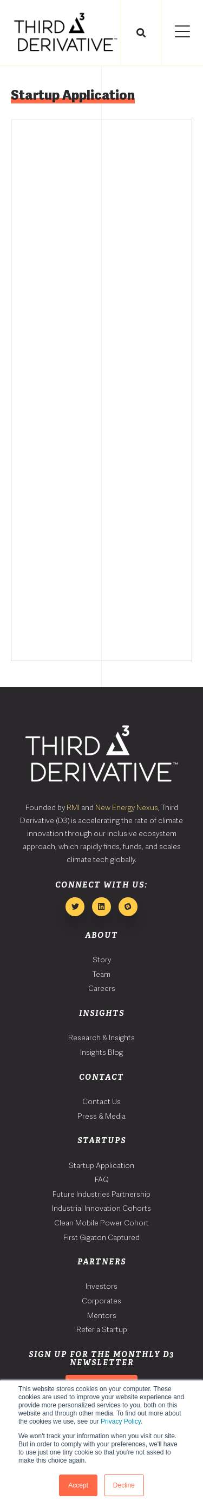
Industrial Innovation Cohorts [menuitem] (101, 1208)
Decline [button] (124, 1485)
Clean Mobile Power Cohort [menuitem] (101, 1223)
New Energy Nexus (126, 807)
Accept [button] (78, 1485)
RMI (73, 807)
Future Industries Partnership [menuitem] (101, 1194)
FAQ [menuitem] (102, 1179)
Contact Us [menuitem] (101, 1101)
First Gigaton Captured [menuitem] (101, 1237)
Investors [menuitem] (101, 1286)
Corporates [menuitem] (101, 1301)
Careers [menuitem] (101, 988)
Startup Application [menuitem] (101, 1165)
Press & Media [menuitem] (101, 1116)
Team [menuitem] (101, 974)
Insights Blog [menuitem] (101, 1052)
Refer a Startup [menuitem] (101, 1329)
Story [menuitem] (102, 959)
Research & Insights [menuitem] (101, 1037)
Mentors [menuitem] (101, 1315)
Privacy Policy (121, 1421)
